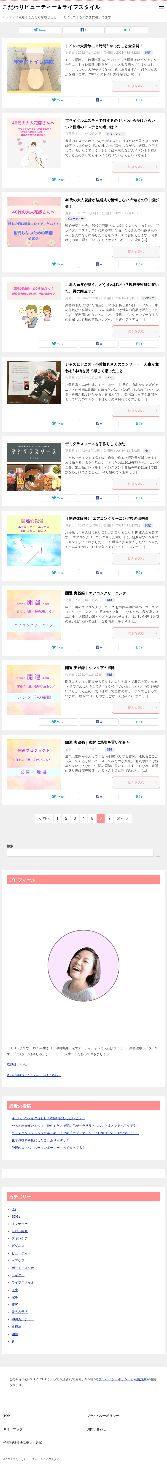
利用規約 (140, 1379)
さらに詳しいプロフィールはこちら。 (34, 1075)
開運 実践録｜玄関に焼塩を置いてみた (97, 742)
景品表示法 (20, 1312)
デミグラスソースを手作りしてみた (95, 444)
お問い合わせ (96, 1429)
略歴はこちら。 (18, 1064)
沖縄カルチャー (23, 1319)
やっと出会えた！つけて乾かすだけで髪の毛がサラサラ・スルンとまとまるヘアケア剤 (74, 1125)
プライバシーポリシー (115, 1379)
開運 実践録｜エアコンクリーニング (95, 593)
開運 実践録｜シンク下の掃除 (90, 668)
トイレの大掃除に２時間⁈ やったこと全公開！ (104, 46)
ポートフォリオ (23, 1268)
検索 (10, 846)
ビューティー (115, 134)
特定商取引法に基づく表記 (22, 1442)
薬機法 (16, 1326)
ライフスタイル (23, 1282)
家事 (15, 1297)
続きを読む (143, 86)
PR (14, 1209)
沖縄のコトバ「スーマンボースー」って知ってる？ (48, 1147)
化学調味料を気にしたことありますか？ (40, 1140)
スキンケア (20, 1238)
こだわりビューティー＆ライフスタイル (51, 6)
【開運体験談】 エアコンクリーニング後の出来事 (107, 519)
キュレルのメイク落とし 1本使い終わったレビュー (48, 1118)
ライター (18, 1275)
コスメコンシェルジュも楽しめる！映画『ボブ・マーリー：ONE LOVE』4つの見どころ (75, 1133)
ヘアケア (148, 298)
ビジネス (18, 1246)
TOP (6, 1416)
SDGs (16, 1216)
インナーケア (21, 1224)
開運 (148, 52)
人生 (110, 377)
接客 (15, 1304)
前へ (46, 818)
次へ (120, 818)
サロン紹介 (20, 1231)
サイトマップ (13, 1429)
